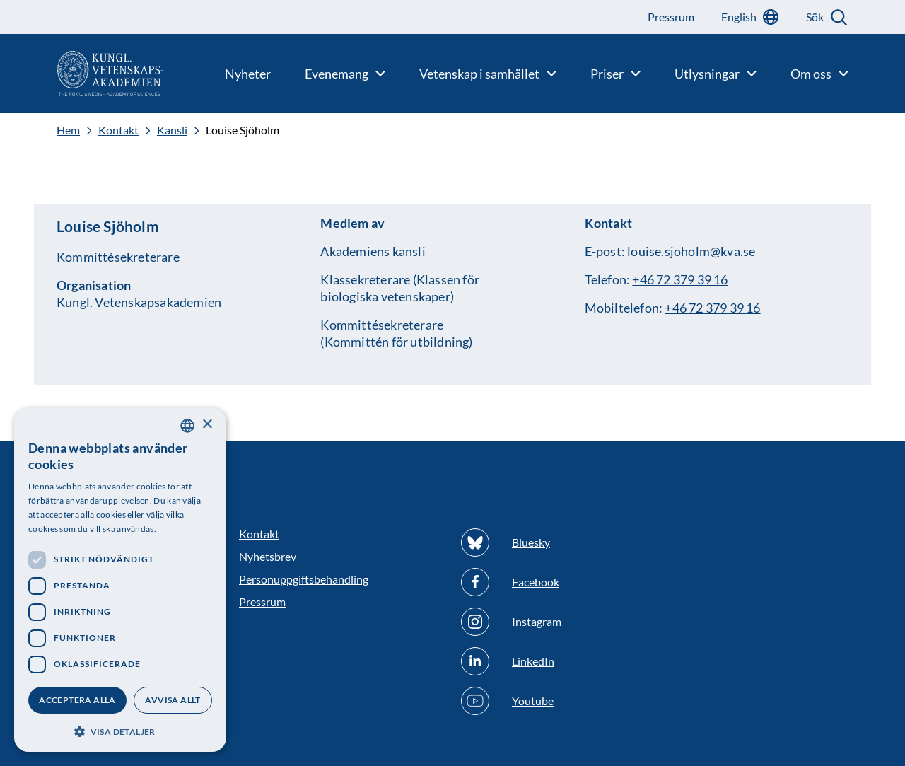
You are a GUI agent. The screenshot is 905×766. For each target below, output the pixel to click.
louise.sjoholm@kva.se (691, 251)
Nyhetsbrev (267, 556)
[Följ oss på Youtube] (563, 701)
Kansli (172, 130)
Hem (68, 130)
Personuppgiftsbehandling (303, 579)
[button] (120, 730)
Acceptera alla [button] (77, 700)
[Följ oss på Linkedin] (563, 661)
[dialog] (120, 580)
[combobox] (187, 426)
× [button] (207, 424)
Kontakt (118, 130)
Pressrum (262, 601)
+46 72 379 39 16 (680, 279)
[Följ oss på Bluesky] (563, 542)
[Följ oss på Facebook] (563, 582)
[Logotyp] (81, 73)
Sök (815, 16)
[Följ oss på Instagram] (563, 622)
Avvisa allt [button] (172, 700)
